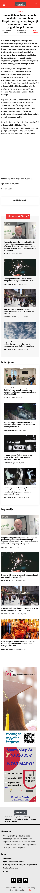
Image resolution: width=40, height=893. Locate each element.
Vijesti (17, 817)
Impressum (7, 858)
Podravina (7, 819)
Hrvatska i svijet (10, 284)
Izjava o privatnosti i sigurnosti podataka (20, 865)
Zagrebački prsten (10, 821)
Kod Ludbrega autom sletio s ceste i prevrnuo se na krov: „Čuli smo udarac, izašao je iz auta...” (20, 425)
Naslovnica (8, 817)
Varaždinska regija (21, 819)
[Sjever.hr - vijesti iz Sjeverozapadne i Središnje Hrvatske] (20, 4)
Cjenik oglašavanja (10, 868)
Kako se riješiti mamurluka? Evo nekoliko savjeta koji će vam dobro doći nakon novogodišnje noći (18, 644)
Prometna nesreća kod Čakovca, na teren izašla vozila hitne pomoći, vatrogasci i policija (18, 457)
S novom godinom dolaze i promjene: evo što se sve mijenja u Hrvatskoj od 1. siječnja (20, 311)
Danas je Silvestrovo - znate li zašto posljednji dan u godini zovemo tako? (19, 280)
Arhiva (5, 871)
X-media (28, 890)
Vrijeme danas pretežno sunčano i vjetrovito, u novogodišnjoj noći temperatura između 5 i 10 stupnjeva (19, 344)
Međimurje (8, 463)
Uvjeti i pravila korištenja (13, 862)
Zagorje (20, 11)
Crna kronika (9, 430)
